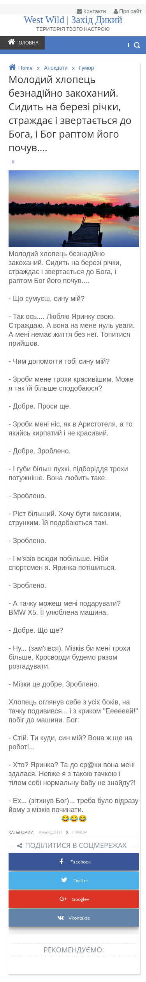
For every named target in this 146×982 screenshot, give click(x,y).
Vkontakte (74, 918)
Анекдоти (51, 832)
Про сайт (128, 11)
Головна (23, 42)
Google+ (74, 898)
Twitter (74, 879)
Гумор (79, 832)
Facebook (74, 861)
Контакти (91, 11)
